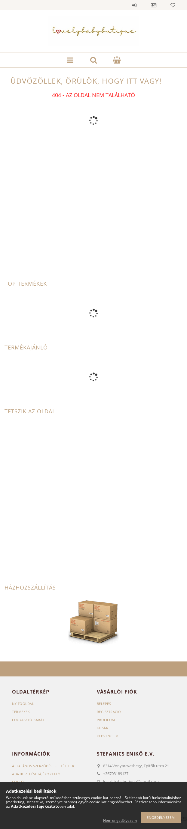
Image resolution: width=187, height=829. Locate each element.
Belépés (134, 5)
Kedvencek (173, 5)
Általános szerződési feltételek (43, 766)
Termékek (21, 711)
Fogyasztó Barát (28, 720)
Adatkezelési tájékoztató (36, 774)
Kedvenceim (108, 736)
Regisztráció (109, 711)
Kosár (103, 728)
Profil (154, 5)
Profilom (106, 720)
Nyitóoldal (23, 703)
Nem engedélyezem (120, 820)
